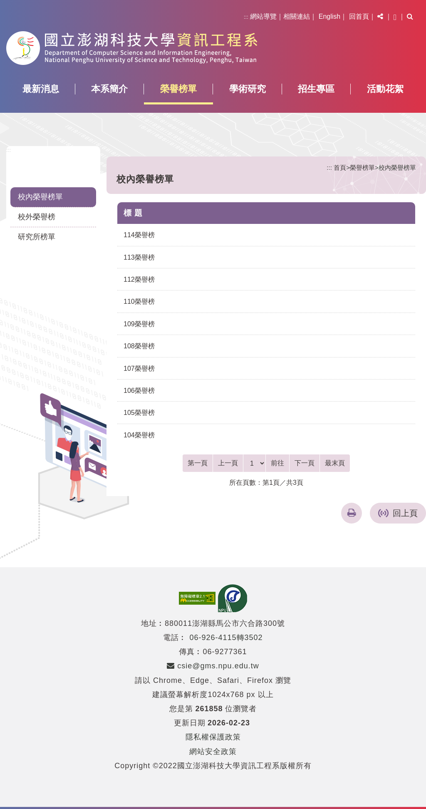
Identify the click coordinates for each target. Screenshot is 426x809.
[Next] (304, 463)
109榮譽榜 (139, 324)
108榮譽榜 (139, 346)
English (329, 16)
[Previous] (228, 463)
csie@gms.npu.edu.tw (213, 666)
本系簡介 (109, 89)
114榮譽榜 (139, 234)
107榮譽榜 (139, 368)
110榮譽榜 (139, 301)
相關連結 (296, 16)
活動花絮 (385, 89)
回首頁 (359, 16)
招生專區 (316, 89)
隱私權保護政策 (213, 737)
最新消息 (40, 89)
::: (246, 17)
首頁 (340, 167)
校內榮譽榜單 (40, 197)
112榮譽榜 (139, 279)
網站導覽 (263, 16)
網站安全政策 (213, 751)
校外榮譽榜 (36, 217)
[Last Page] (335, 463)
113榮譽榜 (139, 257)
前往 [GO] (277, 463)
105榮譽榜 (139, 412)
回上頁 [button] (405, 513)
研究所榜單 (36, 237)
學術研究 (247, 89)
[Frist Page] (197, 463)
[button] (380, 17)
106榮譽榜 (139, 390)
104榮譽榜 (139, 435)
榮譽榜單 (178, 89)
